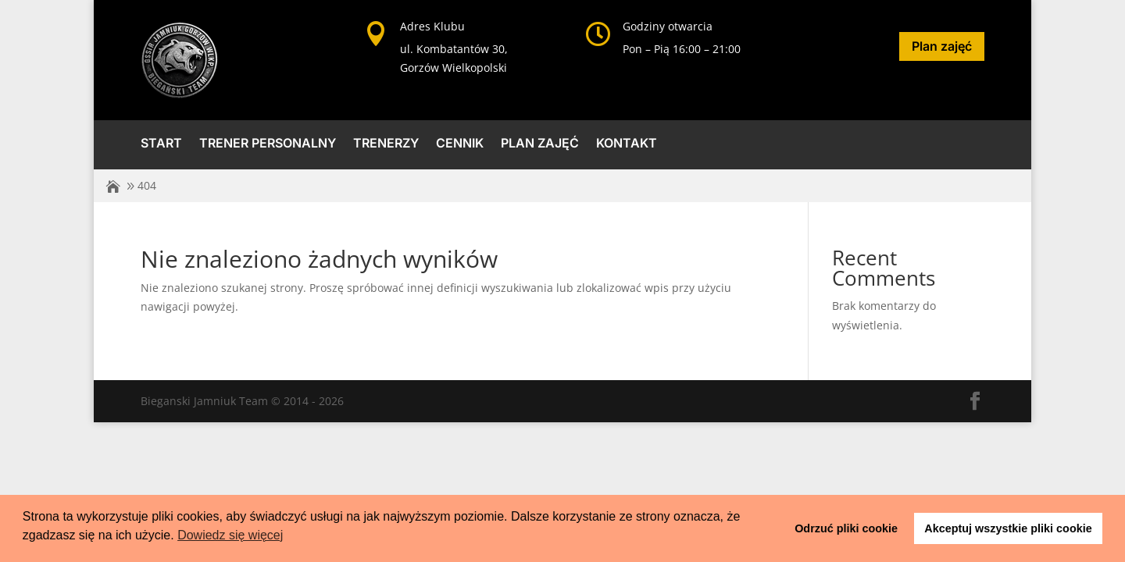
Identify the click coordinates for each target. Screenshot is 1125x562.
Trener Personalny (267, 144)
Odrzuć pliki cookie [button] (846, 528)
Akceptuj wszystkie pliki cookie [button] (1007, 528)
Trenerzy (386, 144)
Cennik (460, 144)
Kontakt (626, 144)
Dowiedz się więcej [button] (230, 535)
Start (161, 144)
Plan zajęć (942, 46)
